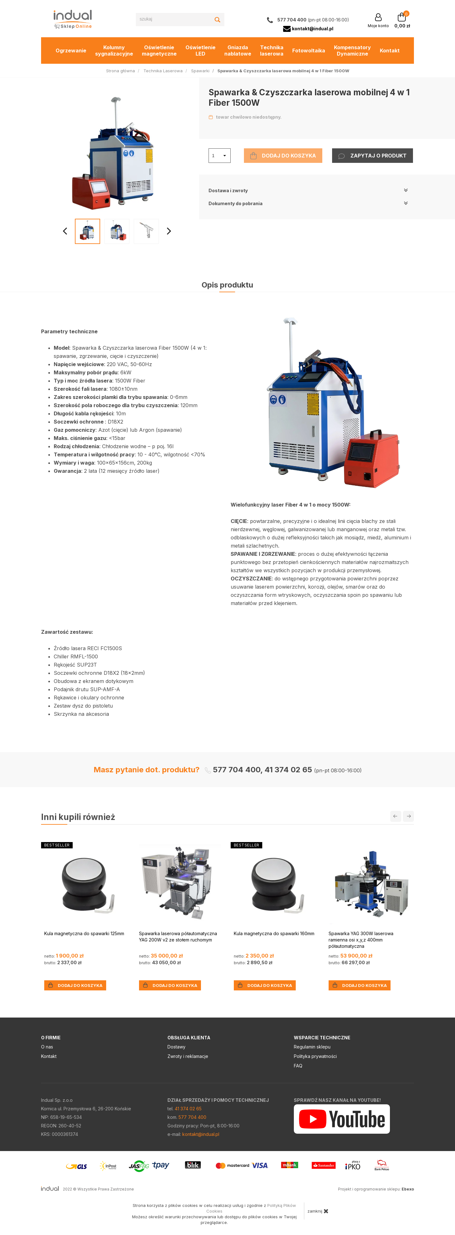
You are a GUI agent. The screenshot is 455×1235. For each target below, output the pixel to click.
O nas (47, 1046)
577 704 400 (192, 1117)
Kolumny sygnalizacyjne (114, 50)
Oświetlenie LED (200, 50)
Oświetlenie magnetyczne (159, 50)
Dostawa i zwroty (308, 190)
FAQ (298, 1065)
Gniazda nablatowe (237, 50)
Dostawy (176, 1046)
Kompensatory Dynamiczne (352, 50)
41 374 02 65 (188, 1108)
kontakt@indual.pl (200, 1134)
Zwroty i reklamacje (187, 1056)
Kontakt (390, 50)
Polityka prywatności (315, 1056)
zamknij (318, 1211)
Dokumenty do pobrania (308, 203)
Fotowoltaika (309, 50)
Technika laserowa (272, 50)
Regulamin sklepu (312, 1046)
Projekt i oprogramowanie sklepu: (376, 1189)
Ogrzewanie (71, 50)
